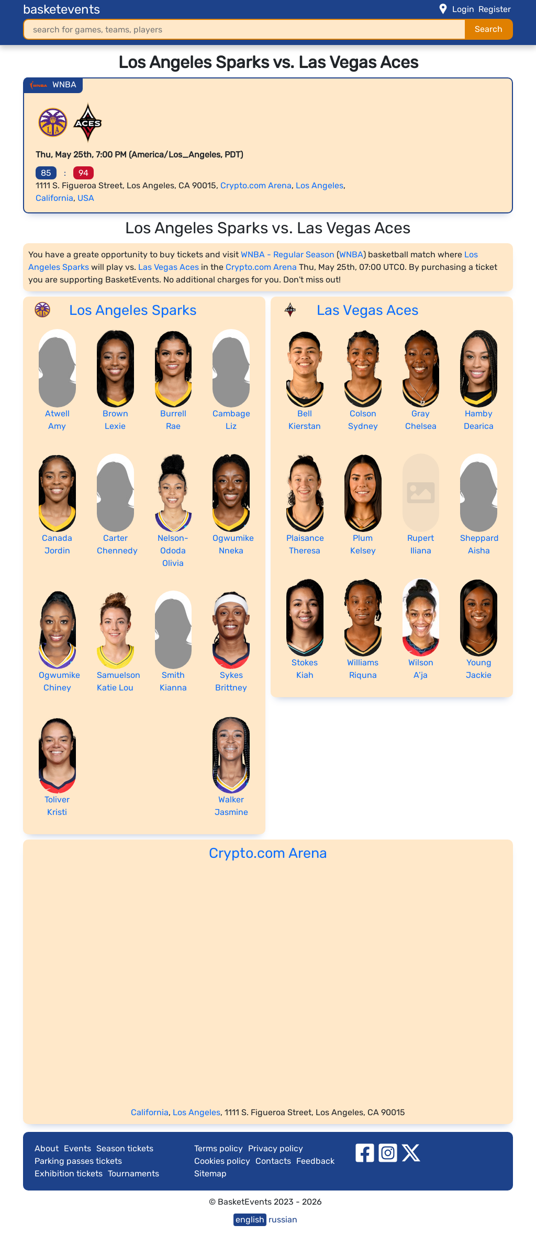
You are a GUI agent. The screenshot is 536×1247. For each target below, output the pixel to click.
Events (77, 1148)
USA (85, 198)
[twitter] (410, 1152)
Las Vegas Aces (168, 267)
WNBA (351, 254)
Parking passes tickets (78, 1161)
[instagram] (387, 1152)
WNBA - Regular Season (287, 254)
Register (494, 9)
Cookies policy (222, 1161)
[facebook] (364, 1152)
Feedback (315, 1161)
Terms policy (218, 1148)
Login (463, 9)
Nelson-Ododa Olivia (173, 550)
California (54, 198)
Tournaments (133, 1173)
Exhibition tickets (69, 1173)
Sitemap (210, 1173)
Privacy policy (275, 1148)
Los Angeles (319, 185)
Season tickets (124, 1148)
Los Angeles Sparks (133, 310)
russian (283, 1220)
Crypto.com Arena (256, 185)
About (47, 1148)
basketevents (61, 9)
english (250, 1220)
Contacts (273, 1161)
